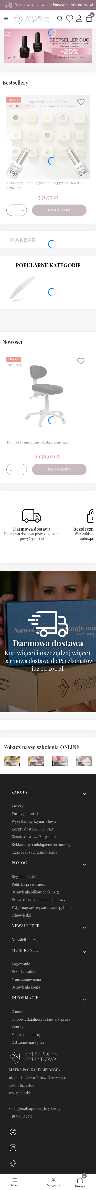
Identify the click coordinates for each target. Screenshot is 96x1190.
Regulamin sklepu (26, 876)
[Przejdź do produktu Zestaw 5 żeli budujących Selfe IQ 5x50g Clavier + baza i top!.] (48, 137)
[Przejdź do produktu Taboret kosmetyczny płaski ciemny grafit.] (48, 396)
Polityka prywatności (29, 884)
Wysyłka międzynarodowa (34, 821)
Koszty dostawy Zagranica (34, 836)
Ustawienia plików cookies (34, 892)
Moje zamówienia (26, 979)
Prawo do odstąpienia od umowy (39, 899)
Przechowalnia (24, 971)
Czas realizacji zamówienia (34, 852)
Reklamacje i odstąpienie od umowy (41, 844)
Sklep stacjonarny (26, 1034)
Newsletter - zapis (27, 939)
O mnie (17, 1011)
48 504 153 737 (21, 1116)
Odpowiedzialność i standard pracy (41, 1019)
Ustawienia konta (26, 987)
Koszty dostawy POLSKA (33, 829)
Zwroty (18, 806)
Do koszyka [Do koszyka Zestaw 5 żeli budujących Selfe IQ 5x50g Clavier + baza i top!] (59, 210)
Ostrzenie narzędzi (28, 1042)
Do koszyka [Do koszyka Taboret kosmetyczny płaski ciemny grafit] (59, 469)
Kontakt (18, 1027)
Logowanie (21, 964)
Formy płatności (25, 813)
